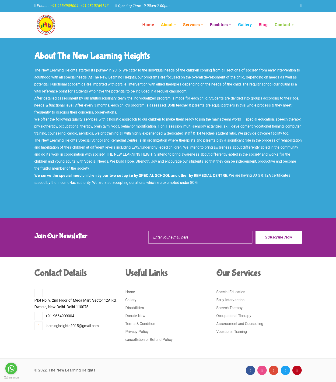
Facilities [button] (220, 24)
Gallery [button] (245, 24)
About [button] (168, 24)
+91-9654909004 (64, 6)
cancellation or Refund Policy (149, 339)
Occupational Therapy (233, 316)
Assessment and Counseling (239, 323)
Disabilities (134, 308)
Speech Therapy (229, 308)
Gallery (130, 300)
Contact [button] (284, 24)
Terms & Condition (140, 323)
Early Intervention (230, 300)
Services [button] (193, 24)
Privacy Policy (137, 331)
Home (148, 24)
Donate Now (135, 316)
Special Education (230, 292)
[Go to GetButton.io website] (11, 377)
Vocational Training (231, 331)
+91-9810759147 (94, 6)
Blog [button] (263, 24)
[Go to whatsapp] (11, 368)
